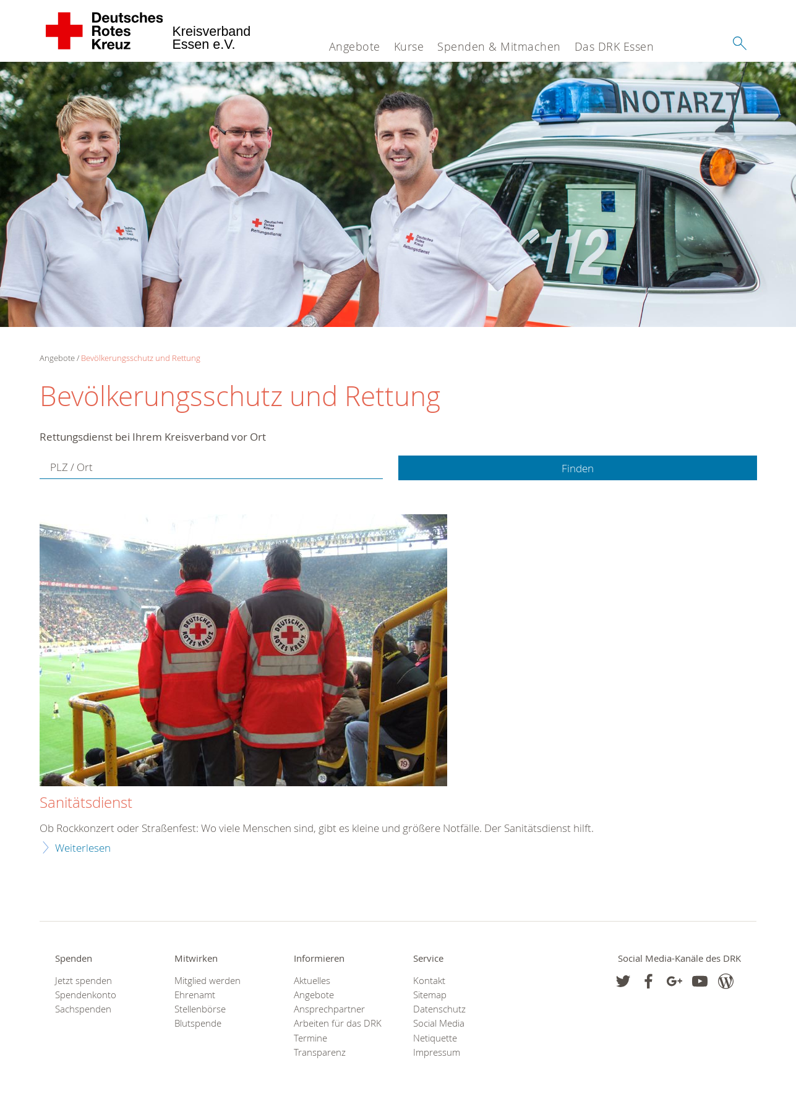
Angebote (354, 46)
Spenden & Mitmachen (499, 46)
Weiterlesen (83, 848)
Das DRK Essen (614, 46)
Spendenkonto (85, 995)
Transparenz (320, 1052)
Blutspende (197, 1023)
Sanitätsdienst (86, 803)
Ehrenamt (194, 995)
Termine (310, 1038)
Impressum (436, 1052)
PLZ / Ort (71, 467)
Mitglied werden (207, 980)
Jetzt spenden (83, 980)
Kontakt (429, 980)
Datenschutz (439, 1009)
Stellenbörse (200, 1009)
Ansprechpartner (329, 1009)
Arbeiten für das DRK (338, 1023)
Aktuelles (312, 980)
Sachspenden (83, 1009)
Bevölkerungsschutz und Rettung (140, 357)
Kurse (409, 46)
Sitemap (430, 995)
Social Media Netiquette (438, 1030)
